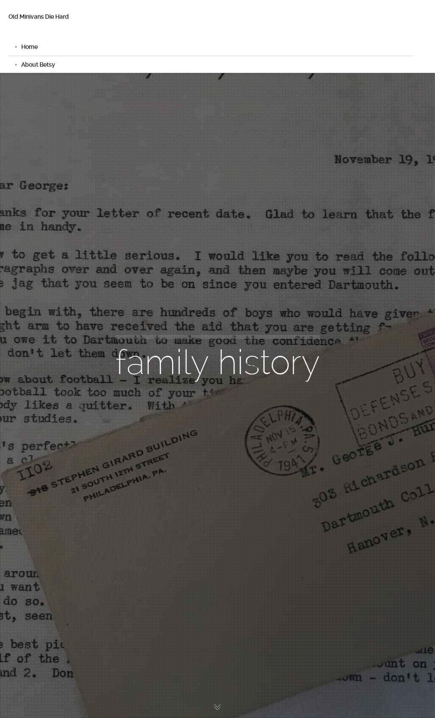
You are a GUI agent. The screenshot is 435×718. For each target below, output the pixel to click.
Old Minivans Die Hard (38, 16)
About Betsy (38, 64)
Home (29, 46)
